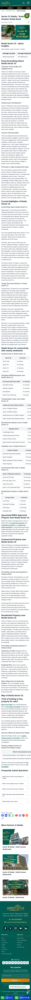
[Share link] (29, 22)
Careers (3, 947)
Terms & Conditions (21, 940)
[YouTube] (20, 928)
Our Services (4, 942)
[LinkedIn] (26, 928)
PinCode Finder (20, 947)
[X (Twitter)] (10, 928)
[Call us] (2, 997)
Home (2, 11)
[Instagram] (15, 928)
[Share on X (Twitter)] (9, 816)
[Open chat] (27, 992)
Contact (3, 944)
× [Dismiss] (27, 987)
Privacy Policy (20, 938)
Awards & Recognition (6, 953)
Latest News (4, 949)
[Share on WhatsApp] (13, 816)
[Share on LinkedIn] (6, 816)
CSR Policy (19, 942)
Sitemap (19, 944)
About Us (3, 940)
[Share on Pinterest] (23, 816)
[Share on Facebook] (2, 816)
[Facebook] (5, 928)
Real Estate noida (10, 11)
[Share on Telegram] (20, 816)
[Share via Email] (16, 816)
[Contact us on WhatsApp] (17, 997)
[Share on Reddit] (27, 816)
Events (3, 951)
